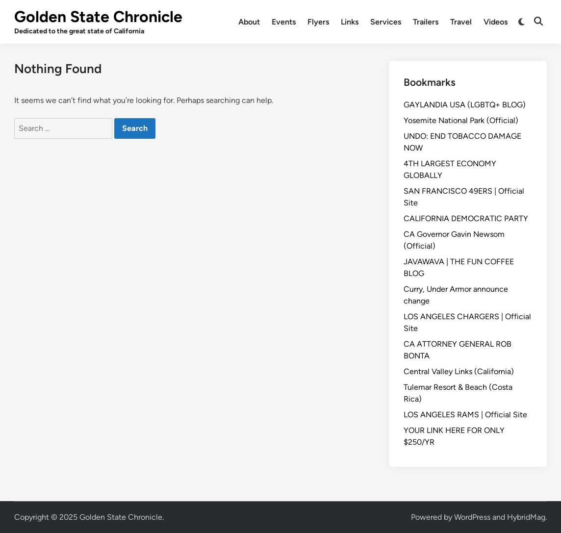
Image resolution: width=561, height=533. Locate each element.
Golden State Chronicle (98, 16)
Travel (461, 21)
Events (284, 21)
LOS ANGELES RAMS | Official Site (465, 414)
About (249, 21)
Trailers (425, 21)
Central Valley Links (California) (459, 371)
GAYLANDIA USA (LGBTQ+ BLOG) (465, 104)
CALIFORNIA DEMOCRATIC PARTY (466, 218)
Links (349, 21)
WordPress (472, 517)
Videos (496, 21)
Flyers (318, 21)
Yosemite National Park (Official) (461, 120)
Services (385, 21)
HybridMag (526, 517)
